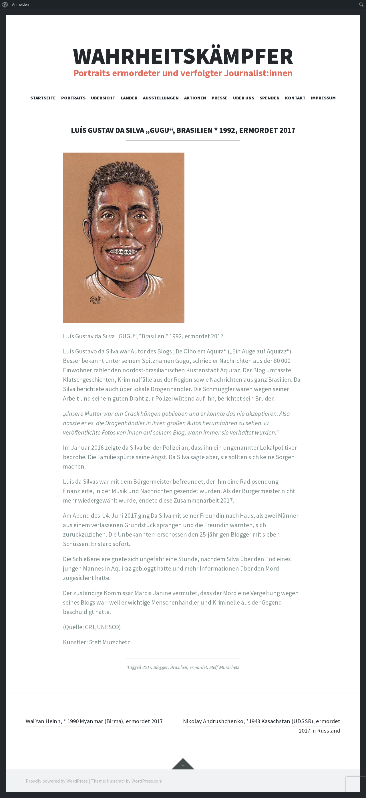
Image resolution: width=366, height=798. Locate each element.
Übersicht (103, 98)
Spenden (270, 98)
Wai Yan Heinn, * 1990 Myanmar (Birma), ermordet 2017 (98, 721)
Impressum (323, 98)
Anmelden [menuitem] (20, 4)
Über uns (243, 98)
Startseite (43, 98)
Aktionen (195, 98)
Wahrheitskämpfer (183, 55)
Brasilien (178, 667)
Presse (220, 98)
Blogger (160, 667)
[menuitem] (5, 4)
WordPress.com (147, 781)
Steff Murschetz (224, 667)
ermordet (198, 667)
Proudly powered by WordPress (57, 781)
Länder (129, 98)
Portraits (73, 98)
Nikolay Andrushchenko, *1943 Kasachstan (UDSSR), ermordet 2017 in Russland (271, 725)
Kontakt (295, 98)
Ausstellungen (161, 98)
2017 (146, 667)
